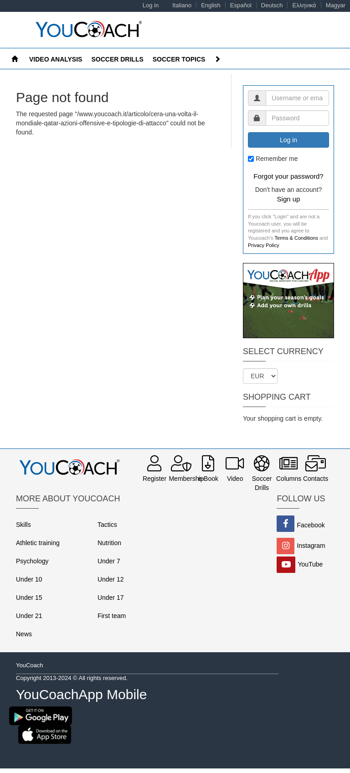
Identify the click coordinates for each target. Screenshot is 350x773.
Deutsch (272, 5)
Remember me (277, 158)
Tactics (107, 524)
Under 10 (29, 579)
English (211, 5)
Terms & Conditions (296, 238)
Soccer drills (117, 59)
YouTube (310, 563)
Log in (151, 5)
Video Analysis (55, 59)
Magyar (335, 5)
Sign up (288, 199)
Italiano (181, 5)
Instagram (311, 545)
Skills (23, 524)
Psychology (32, 561)
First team (112, 615)
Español (241, 5)
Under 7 (109, 561)
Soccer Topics (179, 59)
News (24, 634)
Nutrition (109, 542)
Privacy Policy (263, 245)
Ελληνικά (304, 5)
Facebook (310, 524)
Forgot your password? (288, 176)
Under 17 (111, 597)
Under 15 (29, 597)
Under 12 (111, 579)
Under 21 (29, 615)
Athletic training (38, 542)
